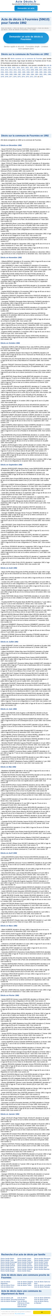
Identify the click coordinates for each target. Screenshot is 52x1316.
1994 (45, 72)
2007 (40, 70)
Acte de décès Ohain (24, 1283)
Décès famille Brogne (8, 1264)
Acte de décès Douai (41, 1299)
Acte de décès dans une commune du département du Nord (21, 1292)
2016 (2, 70)
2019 (40, 68)
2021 (31, 68)
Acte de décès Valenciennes (22, 1305)
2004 (2, 72)
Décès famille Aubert (24, 1259)
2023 (22, 68)
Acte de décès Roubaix (8, 1301)
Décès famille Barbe (7, 1267)
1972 (31, 77)
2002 (10, 72)
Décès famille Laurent (41, 1260)
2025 (14, 68)
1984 (32, 74)
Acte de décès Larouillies (42, 1285)
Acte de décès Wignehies (5, 1282)
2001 (15, 72)
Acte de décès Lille (7, 1298)
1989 (10, 74)
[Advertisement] (26, 106)
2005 (49, 70)
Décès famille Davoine (24, 1266)
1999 (23, 72)
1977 (10, 77)
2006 (45, 70)
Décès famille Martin (7, 1259)
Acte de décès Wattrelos (42, 1298)
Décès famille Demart (8, 1266)
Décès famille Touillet (24, 1264)
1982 (40, 74)
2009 (32, 70)
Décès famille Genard (41, 1266)
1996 (36, 72)
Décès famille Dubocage (9, 1262)
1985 (28, 74)
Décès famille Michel (41, 1264)
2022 (27, 68)
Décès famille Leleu (7, 1260)
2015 (6, 70)
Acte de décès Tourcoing (9, 1299)
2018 (44, 68)
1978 (6, 77)
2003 (6, 72)
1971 (35, 77)
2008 (36, 70)
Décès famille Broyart (8, 1269)
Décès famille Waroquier (42, 1259)
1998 (28, 72)
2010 (28, 70)
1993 (49, 72)
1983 (36, 74)
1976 (14, 77)
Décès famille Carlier (24, 1260)
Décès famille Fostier (41, 1262)
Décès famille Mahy (23, 1271)
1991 (2, 74)
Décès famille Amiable (24, 1269)
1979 (2, 77)
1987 (19, 74)
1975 (19, 77)
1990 (6, 74)
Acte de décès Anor (7, 1287)
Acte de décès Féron (7, 1285)
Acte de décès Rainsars (42, 1287)
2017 (49, 68)
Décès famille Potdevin (25, 1262)
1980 (49, 74)
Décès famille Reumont (25, 1267)
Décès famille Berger (7, 1271)
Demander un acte (26, 8)
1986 (23, 74)
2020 (36, 68)
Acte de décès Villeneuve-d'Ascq (23, 1302)
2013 (15, 70)
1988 (15, 74)
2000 (19, 72)
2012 (19, 70)
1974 (23, 77)
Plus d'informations (20, 1314)
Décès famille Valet (40, 1267)
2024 (18, 68)
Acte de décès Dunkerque (22, 1298)
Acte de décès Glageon (25, 1282)
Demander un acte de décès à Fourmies (26, 38)
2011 (23, 70)
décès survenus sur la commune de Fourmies (26, 58)
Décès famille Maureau (42, 1269)
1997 (32, 72)
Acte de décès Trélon (24, 1285)
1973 (27, 77)
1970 (41, 77)
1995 (40, 72)
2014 (10, 70)
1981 (45, 74)
